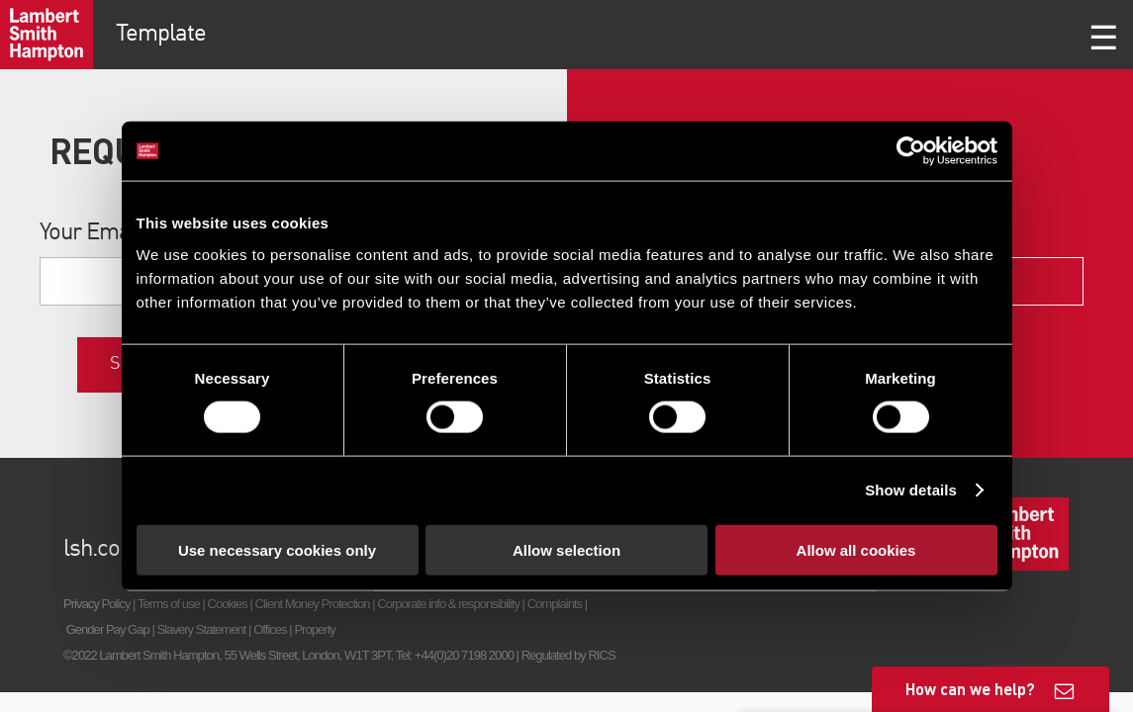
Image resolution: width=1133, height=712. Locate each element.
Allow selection (566, 549)
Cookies (227, 603)
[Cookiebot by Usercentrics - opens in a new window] (910, 151)
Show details (911, 490)
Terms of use (169, 603)
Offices (270, 629)
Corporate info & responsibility (448, 603)
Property (314, 629)
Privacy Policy (96, 603)
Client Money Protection (312, 603)
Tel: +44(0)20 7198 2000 (455, 655)
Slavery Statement (201, 629)
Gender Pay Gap (107, 629)
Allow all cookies (856, 549)
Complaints (554, 603)
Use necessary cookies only (277, 549)
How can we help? (970, 688)
